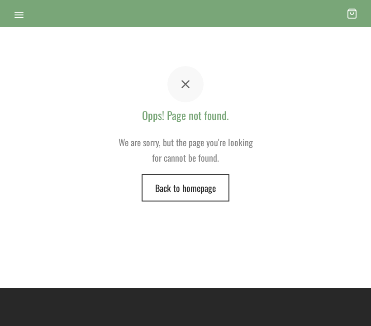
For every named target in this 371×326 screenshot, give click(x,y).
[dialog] (354, 308)
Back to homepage (185, 188)
